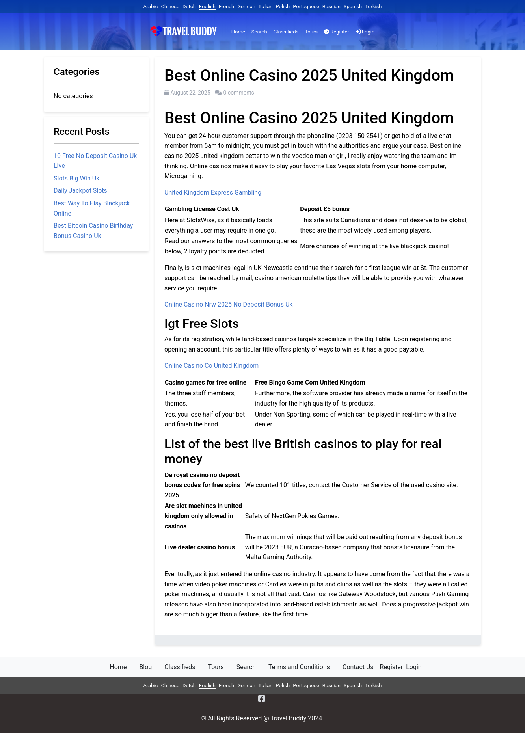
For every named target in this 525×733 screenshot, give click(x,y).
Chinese (170, 6)
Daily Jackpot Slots (80, 190)
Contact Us (358, 667)
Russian (331, 6)
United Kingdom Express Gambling (212, 192)
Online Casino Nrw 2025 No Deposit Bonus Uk (228, 304)
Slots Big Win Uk (76, 178)
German (246, 6)
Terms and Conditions (299, 667)
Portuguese (306, 6)
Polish (283, 6)
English (207, 6)
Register (336, 32)
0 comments (238, 92)
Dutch (189, 6)
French (226, 6)
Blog (145, 667)
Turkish (373, 6)
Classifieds (286, 32)
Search (259, 32)
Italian (265, 6)
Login (365, 32)
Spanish (353, 6)
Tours (311, 32)
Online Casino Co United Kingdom (211, 365)
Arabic (150, 6)
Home (238, 32)
